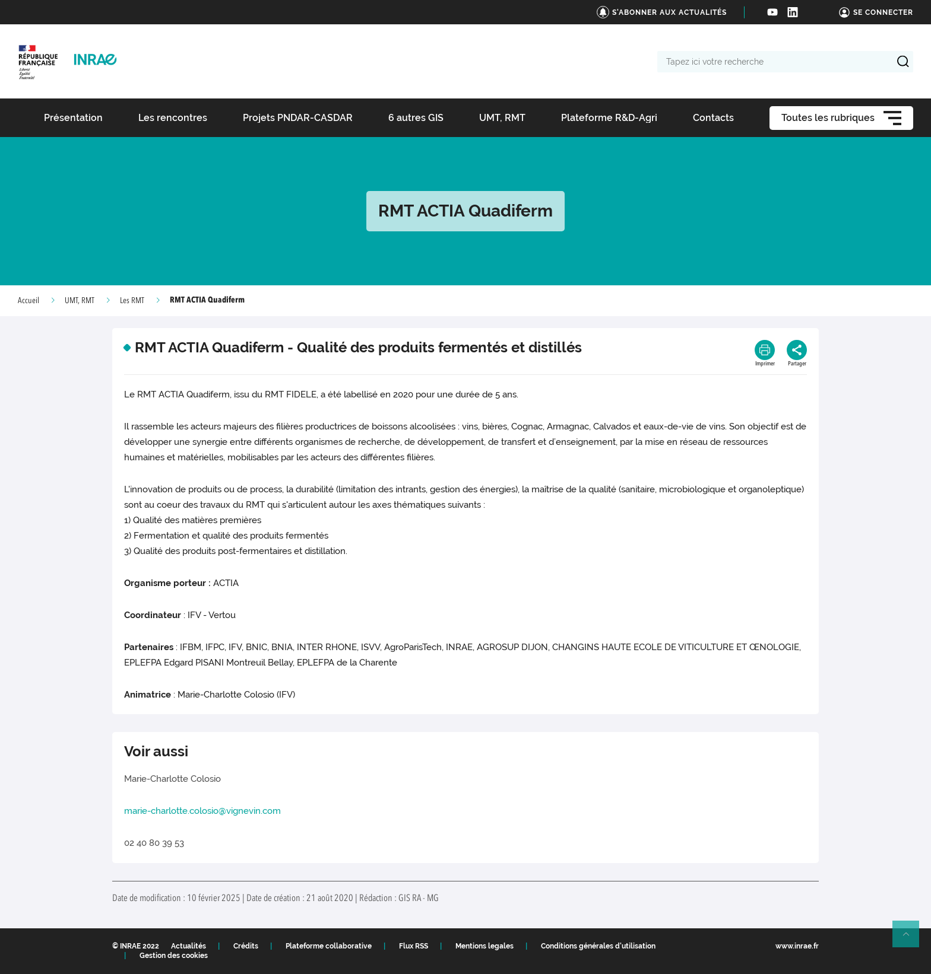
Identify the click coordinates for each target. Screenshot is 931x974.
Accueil (28, 301)
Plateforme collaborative (329, 946)
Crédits (245, 946)
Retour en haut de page (910, 939)
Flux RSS (413, 946)
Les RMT (132, 301)
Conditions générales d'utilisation (598, 946)
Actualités (188, 946)
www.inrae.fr (797, 946)
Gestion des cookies (174, 955)
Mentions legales (484, 946)
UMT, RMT (79, 301)
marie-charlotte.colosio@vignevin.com (202, 811)
